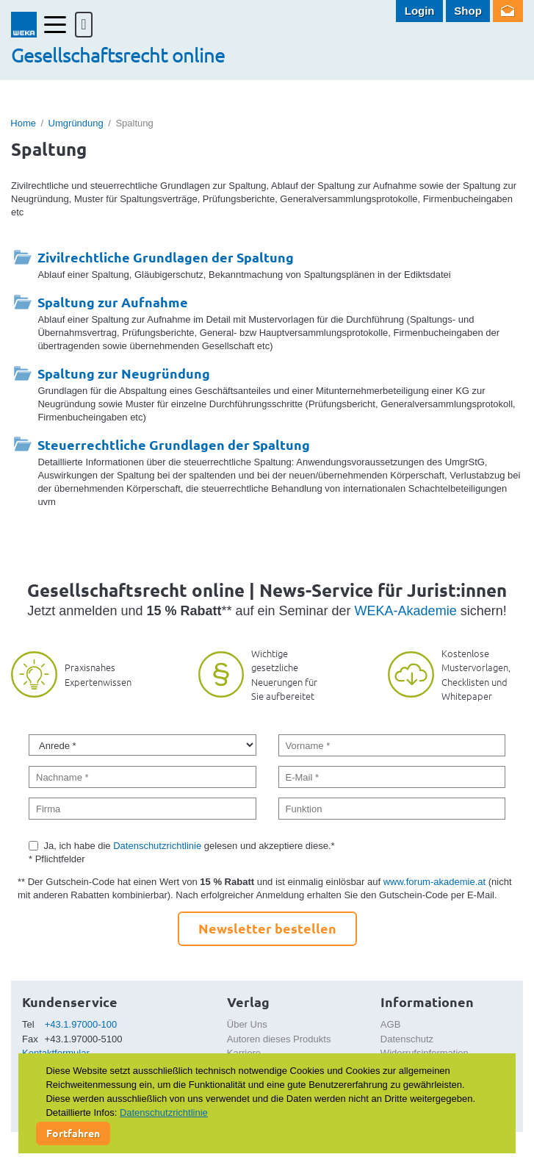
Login (420, 10)
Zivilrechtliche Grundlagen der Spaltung (165, 256)
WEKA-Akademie (406, 610)
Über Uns (247, 1024)
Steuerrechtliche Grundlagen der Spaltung (173, 444)
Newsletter (508, 11)
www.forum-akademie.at (434, 881)
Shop (468, 10)
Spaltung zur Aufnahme (112, 301)
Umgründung (76, 123)
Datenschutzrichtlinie (157, 845)
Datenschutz (406, 1039)
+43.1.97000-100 (81, 1024)
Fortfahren (73, 1132)
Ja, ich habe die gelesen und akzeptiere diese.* (189, 845)
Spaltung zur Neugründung (123, 373)
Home (23, 123)
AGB (390, 1024)
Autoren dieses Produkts (279, 1039)
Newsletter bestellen (267, 928)
